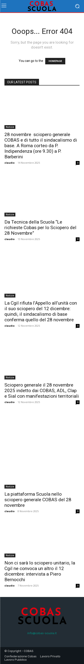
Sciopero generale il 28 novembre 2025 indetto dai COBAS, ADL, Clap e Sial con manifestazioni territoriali (41, 390)
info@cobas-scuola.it (42, 633)
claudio (9, 162)
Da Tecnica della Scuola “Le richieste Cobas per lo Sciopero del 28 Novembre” (40, 227)
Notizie (10, 126)
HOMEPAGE (55, 61)
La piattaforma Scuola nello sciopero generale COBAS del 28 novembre (37, 499)
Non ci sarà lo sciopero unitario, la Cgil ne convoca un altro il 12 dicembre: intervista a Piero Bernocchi (39, 571)
